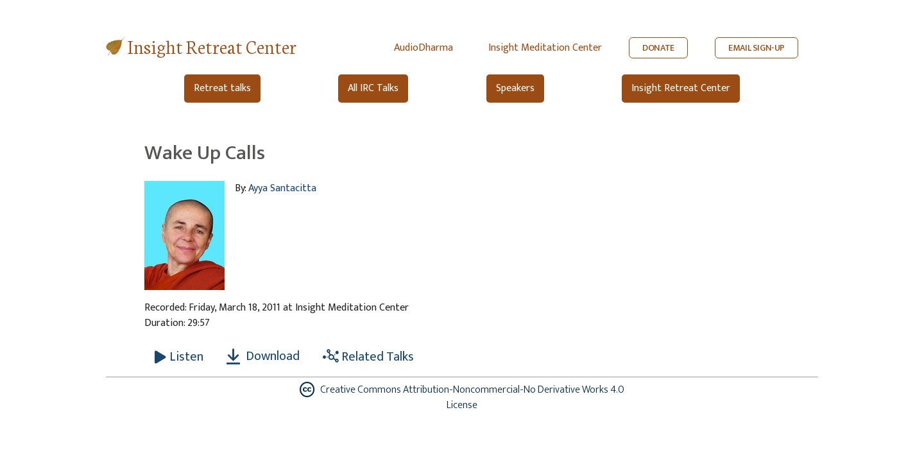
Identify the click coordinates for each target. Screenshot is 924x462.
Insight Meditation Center (545, 47)
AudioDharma (423, 47)
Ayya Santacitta (282, 188)
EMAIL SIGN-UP (756, 47)
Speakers (515, 88)
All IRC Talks (373, 88)
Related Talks (368, 357)
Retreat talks (222, 88)
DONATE (658, 47)
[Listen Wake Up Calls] (179, 357)
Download (263, 356)
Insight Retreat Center (212, 46)
